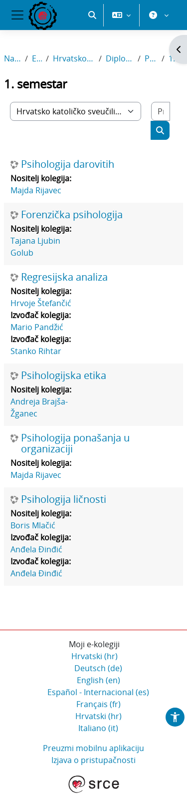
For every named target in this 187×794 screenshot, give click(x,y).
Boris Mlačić (32, 525)
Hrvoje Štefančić (40, 303)
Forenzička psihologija (72, 214)
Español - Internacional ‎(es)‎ (98, 692)
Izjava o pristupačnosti (93, 760)
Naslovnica (12, 58)
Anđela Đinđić (36, 549)
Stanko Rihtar (35, 351)
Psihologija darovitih (67, 164)
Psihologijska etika (63, 375)
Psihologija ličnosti (63, 499)
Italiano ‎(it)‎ (98, 728)
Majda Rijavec (35, 190)
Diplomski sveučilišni (120, 58)
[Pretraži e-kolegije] (160, 111)
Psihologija (151, 58)
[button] (92, 15)
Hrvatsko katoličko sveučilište (74, 58)
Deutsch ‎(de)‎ (98, 668)
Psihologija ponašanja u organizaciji (75, 443)
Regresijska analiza (64, 277)
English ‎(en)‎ (98, 680)
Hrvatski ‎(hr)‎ (94, 656)
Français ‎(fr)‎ (98, 704)
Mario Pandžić (36, 327)
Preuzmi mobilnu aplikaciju (93, 748)
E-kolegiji (36, 58)
